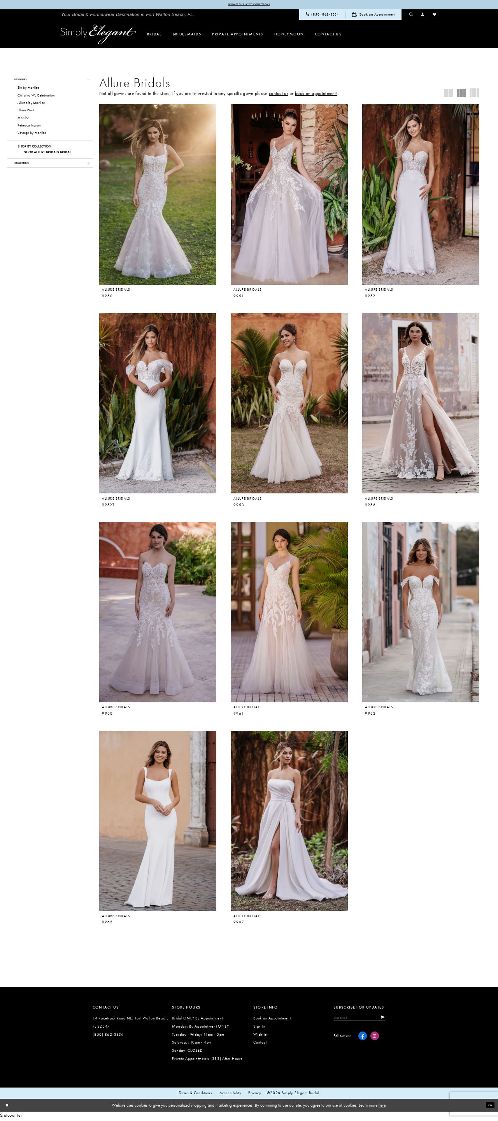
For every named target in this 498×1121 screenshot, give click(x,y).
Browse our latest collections (249, 5)
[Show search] (411, 16)
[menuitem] (127, 16)
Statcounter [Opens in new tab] (11, 1117)
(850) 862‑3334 (108, 1036)
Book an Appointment (272, 1020)
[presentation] (157, 195)
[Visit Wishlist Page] (434, 16)
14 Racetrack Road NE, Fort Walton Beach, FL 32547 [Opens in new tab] (130, 1024)
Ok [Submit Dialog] (489, 1106)
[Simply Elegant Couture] (98, 35)
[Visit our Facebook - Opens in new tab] (362, 1040)
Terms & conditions (195, 1095)
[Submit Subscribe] (402, 1021)
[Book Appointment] (373, 16)
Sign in (259, 1028)
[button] (423, 16)
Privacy (254, 1095)
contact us (278, 94)
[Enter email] (370, 1021)
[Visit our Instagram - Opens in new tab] (374, 1040)
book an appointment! (316, 94)
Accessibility (230, 1095)
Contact (260, 1044)
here (382, 1107)
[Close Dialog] (9, 1107)
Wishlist (260, 1036)
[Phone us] (322, 16)
